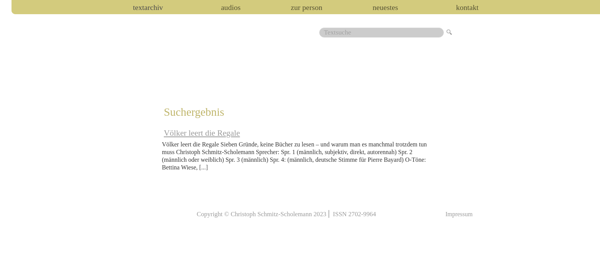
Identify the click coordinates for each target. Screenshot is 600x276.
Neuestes (385, 8)
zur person (306, 8)
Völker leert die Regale (202, 133)
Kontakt (467, 8)
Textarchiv (148, 8)
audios (231, 8)
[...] (203, 167)
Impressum (459, 214)
